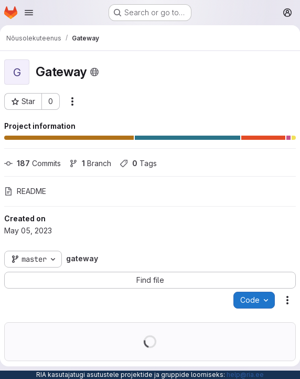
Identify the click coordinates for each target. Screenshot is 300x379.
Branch (90, 163)
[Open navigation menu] (28, 12)
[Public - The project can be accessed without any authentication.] (94, 72)
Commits (32, 163)
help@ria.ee (245, 374)
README (25, 191)
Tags (138, 163)
